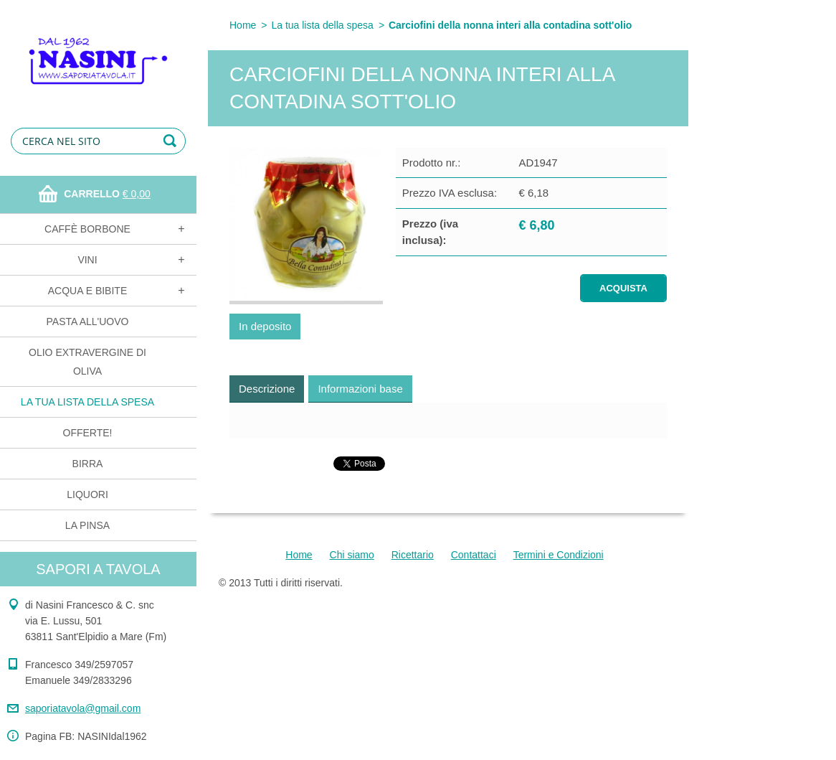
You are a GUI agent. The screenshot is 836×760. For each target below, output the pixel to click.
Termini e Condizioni (558, 554)
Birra (87, 463)
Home (242, 25)
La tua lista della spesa (87, 402)
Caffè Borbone (87, 229)
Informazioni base (360, 389)
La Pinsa (87, 525)
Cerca (172, 141)
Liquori (87, 494)
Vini (87, 260)
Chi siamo (352, 554)
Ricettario (412, 554)
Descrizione (267, 389)
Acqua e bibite (87, 290)
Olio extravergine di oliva (87, 362)
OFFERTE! (88, 432)
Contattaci (473, 554)
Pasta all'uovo (88, 321)
